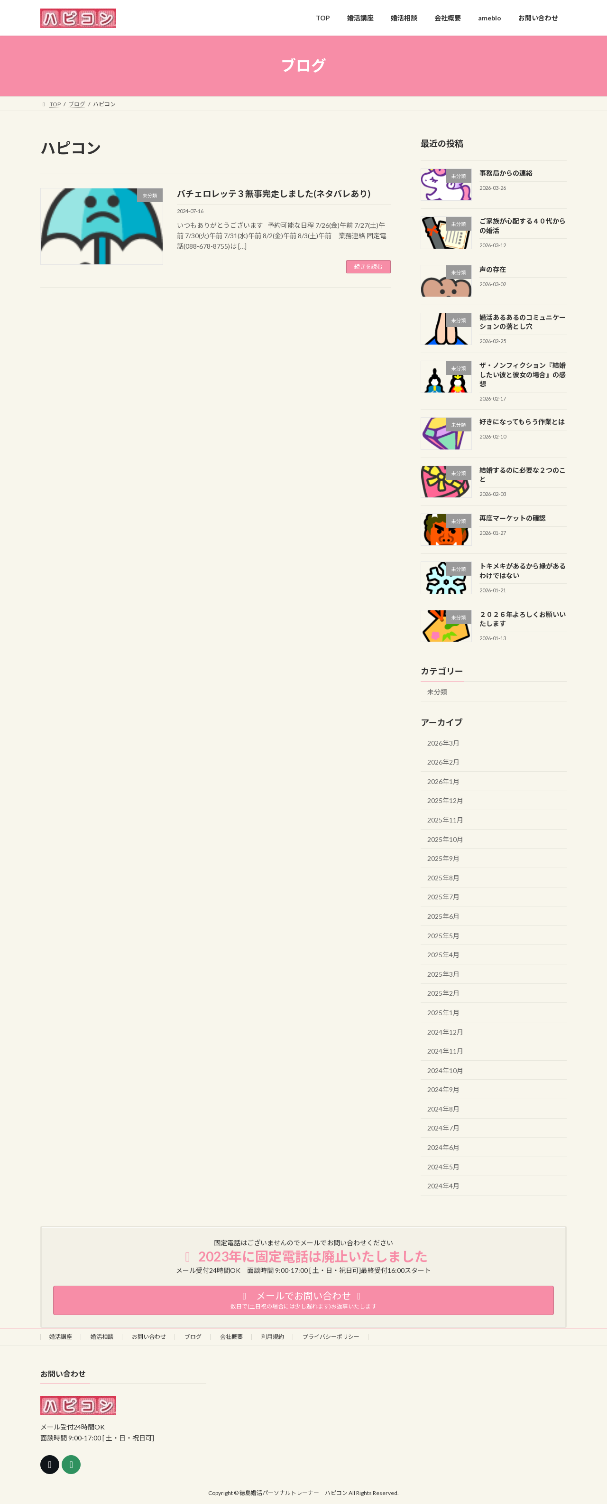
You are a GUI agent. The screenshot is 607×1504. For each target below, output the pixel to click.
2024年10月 (445, 1070)
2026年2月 (443, 762)
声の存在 (492, 269)
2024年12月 (445, 1032)
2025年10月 (445, 839)
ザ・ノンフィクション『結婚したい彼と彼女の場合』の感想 (522, 374)
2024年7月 (443, 1128)
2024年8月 (443, 1108)
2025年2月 (443, 993)
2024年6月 (443, 1147)
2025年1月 (443, 1013)
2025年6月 (443, 916)
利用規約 (272, 1336)
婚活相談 (102, 1336)
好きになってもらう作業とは (522, 422)
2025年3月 (443, 974)
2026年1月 (443, 781)
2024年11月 (445, 1051)
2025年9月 (443, 858)
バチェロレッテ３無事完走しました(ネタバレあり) (273, 193)
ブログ (193, 1336)
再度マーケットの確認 (512, 518)
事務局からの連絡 (506, 173)
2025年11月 (445, 820)
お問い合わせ (149, 1336)
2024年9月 (443, 1089)
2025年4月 (443, 955)
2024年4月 (443, 1186)
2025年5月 (443, 935)
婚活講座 (60, 1336)
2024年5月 (443, 1166)
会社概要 (231, 1336)
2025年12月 (445, 800)
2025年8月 (443, 877)
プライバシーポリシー (331, 1336)
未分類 (437, 691)
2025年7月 (443, 897)
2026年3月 (443, 742)
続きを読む (368, 266)
